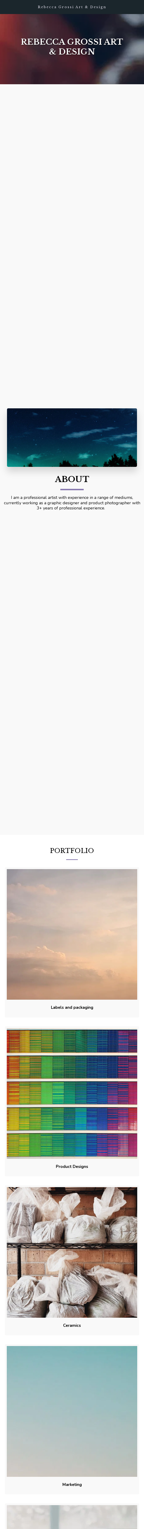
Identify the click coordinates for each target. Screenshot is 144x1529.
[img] (72, 940)
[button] (5, 6)
